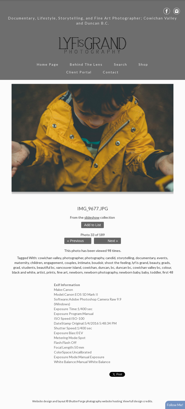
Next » (113, 241)
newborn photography (101, 272)
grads (165, 263)
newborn (76, 272)
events (162, 258)
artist (41, 272)
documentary (145, 258)
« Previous (75, 241)
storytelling (125, 258)
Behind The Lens (86, 64)
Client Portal (79, 72)
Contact (111, 72)
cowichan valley (49, 258)
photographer (73, 258)
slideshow (91, 217)
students (28, 267)
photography (94, 258)
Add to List (92, 225)
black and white (23, 272)
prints (50, 272)
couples (70, 263)
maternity (21, 263)
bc (112, 267)
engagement (53, 263)
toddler (155, 272)
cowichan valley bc (146, 267)
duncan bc (123, 267)
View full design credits (137, 401)
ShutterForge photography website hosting (95, 401)
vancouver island (68, 267)
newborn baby (129, 272)
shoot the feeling (118, 263)
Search (120, 64)
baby (145, 272)
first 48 (167, 272)
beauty (155, 263)
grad (16, 267)
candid (110, 258)
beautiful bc (46, 267)
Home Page (48, 64)
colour (166, 267)
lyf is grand (140, 263)
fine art (62, 272)
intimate (84, 263)
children (36, 263)
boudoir (97, 263)
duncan (103, 267)
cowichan (90, 267)
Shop (143, 64)
